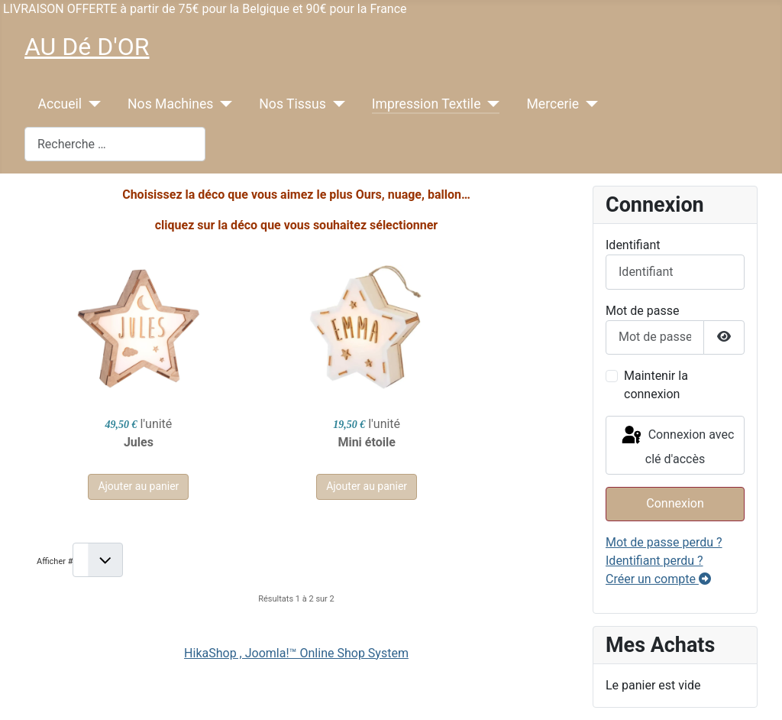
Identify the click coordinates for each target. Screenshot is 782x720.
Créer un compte (658, 579)
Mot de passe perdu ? (664, 542)
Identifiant (633, 245)
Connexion (674, 503)
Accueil (60, 104)
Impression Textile (426, 104)
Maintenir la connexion (656, 384)
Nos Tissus (292, 104)
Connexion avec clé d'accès (677, 445)
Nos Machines (170, 104)
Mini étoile (296, 442)
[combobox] (114, 144)
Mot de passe (642, 310)
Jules (115, 442)
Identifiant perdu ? (654, 560)
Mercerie (552, 104)
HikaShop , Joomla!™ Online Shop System (296, 653)
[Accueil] (91, 104)
